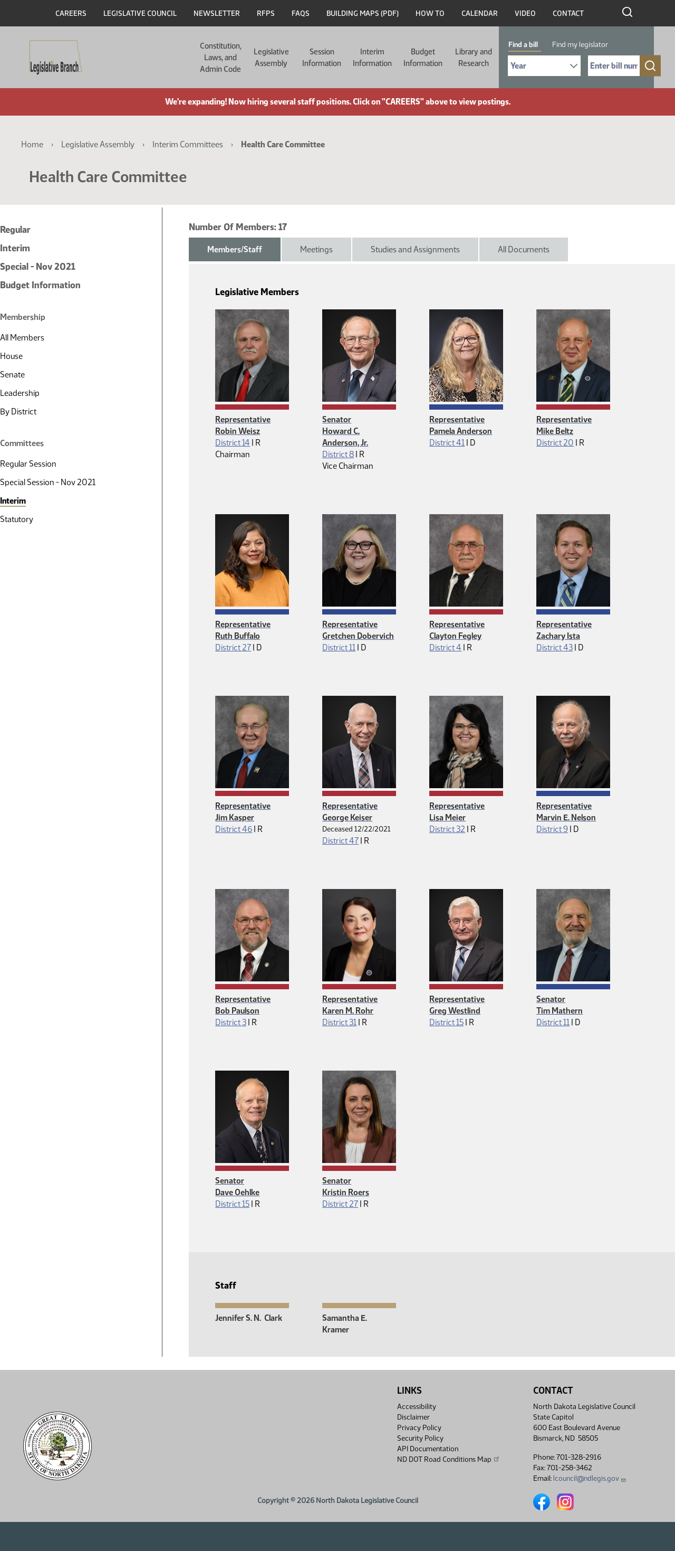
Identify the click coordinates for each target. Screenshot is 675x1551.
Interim (15, 248)
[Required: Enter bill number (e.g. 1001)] (613, 66)
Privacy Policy (419, 1427)
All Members (22, 338)
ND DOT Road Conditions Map (448, 1459)
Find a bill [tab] (523, 44)
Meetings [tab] (316, 249)
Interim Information (372, 57)
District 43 (554, 647)
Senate (12, 375)
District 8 (338, 454)
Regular (15, 229)
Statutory (16, 519)
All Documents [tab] (523, 249)
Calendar (479, 13)
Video (525, 13)
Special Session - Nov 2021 (47, 482)
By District (18, 411)
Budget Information (422, 57)
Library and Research (473, 57)
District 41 (447, 443)
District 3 (230, 1022)
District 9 (552, 829)
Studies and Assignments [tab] (415, 249)
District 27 (233, 647)
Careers (70, 13)
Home (32, 144)
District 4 (445, 647)
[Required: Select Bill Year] (544, 66)
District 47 (340, 841)
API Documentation (427, 1448)
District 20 (555, 443)
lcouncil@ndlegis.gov (589, 1478)
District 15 (446, 1022)
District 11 (338, 647)
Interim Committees (187, 144)
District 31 (339, 1022)
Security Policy (420, 1438)
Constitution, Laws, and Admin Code (221, 57)
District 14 (232, 443)
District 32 (447, 829)
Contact (568, 13)
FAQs (301, 13)
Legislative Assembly (271, 57)
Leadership (20, 393)
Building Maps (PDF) (362, 13)
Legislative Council (140, 13)
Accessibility (416, 1406)
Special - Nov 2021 (37, 266)
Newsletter (217, 13)
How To (430, 13)
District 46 (233, 829)
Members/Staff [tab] (234, 249)
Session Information (321, 57)
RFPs (266, 13)
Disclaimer (413, 1417)
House (11, 356)
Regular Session (28, 464)
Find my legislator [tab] (580, 44)
